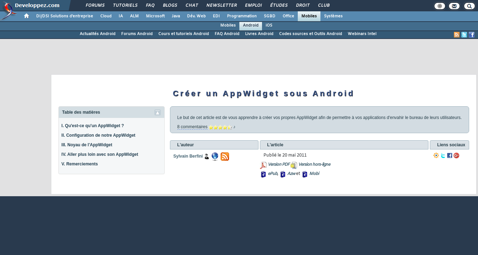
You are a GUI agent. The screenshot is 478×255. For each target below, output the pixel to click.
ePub (272, 174)
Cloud (106, 16)
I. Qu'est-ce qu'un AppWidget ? (93, 125)
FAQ (150, 5)
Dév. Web (196, 16)
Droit (302, 5)
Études (278, 5)
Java (176, 16)
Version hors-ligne (314, 165)
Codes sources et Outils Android (310, 34)
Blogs (169, 5)
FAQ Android (227, 34)
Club (323, 5)
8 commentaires (192, 126)
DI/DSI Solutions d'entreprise (64, 16)
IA (121, 16)
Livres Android (259, 34)
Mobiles (309, 16)
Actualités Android (97, 34)
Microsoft (155, 16)
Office (288, 16)
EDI (216, 16)
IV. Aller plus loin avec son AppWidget (100, 154)
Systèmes (333, 16)
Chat (191, 5)
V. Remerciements (80, 164)
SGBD (269, 16)
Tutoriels (125, 5)
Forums (95, 5)
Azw (291, 174)
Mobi (314, 174)
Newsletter (221, 5)
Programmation (242, 16)
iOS (269, 25)
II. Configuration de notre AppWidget (99, 135)
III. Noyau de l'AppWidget (87, 144)
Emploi (253, 5)
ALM (134, 16)
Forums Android (137, 34)
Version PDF (278, 165)
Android (250, 25)
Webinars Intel (362, 34)
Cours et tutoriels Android (183, 34)
